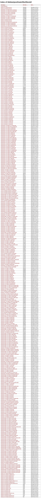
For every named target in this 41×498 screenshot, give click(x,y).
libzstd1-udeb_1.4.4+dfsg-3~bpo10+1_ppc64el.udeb (11, 426)
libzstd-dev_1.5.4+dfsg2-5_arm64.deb (8, 254)
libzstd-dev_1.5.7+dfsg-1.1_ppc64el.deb (8, 140)
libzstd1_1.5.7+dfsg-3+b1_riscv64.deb (8, 166)
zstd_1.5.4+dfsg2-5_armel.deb (7, 115)
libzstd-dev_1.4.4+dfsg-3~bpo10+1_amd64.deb (10, 301)
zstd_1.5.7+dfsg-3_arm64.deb (6, 105)
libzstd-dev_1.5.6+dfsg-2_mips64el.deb (8, 161)
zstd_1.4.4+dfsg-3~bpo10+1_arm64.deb (8, 253)
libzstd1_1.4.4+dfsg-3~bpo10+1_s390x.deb (9, 457)
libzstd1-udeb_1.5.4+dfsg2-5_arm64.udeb (9, 453)
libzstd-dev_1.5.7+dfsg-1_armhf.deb (8, 220)
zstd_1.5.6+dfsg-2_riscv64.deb (7, 35)
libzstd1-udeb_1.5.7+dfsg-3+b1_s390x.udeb (9, 297)
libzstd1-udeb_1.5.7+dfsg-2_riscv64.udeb (9, 194)
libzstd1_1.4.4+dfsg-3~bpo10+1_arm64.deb (9, 456)
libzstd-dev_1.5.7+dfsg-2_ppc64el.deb (8, 129)
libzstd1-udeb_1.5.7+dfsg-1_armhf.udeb (8, 434)
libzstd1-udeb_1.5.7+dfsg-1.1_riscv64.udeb (9, 216)
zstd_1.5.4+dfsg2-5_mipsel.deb (7, 98)
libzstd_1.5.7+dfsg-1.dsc (5, 489)
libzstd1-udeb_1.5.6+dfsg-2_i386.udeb (8, 389)
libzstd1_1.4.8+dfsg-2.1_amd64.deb (8, 249)
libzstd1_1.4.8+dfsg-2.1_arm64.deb (7, 323)
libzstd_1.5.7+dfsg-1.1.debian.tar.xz (7, 474)
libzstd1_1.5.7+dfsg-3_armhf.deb (7, 370)
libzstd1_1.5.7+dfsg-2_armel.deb (7, 356)
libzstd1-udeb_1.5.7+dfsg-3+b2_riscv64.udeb (9, 195)
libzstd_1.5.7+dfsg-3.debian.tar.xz (7, 473)
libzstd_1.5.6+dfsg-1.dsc (5, 490)
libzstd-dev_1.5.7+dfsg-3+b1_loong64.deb (9, 22)
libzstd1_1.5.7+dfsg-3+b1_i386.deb (7, 271)
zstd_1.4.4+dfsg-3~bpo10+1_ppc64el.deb (9, 175)
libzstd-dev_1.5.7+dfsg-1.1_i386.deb (8, 153)
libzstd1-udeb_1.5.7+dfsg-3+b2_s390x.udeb (9, 295)
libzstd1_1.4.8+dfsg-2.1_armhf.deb (7, 359)
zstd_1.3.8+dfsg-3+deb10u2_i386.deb (8, 200)
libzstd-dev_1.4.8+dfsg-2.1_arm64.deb (8, 184)
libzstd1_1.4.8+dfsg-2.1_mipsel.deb (7, 270)
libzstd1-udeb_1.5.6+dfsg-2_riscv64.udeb (9, 232)
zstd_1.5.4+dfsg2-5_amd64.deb (7, 75)
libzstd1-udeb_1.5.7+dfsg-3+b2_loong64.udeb (9, 382)
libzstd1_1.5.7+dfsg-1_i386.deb (7, 268)
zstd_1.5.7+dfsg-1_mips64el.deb (7, 84)
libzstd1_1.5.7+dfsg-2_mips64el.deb (8, 284)
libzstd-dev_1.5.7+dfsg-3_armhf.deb (8, 207)
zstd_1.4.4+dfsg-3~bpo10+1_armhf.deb (8, 266)
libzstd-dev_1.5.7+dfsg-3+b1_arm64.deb (8, 226)
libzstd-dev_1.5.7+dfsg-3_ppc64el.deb (8, 127)
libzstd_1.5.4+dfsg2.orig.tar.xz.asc (7, 496)
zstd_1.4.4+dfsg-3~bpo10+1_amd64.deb (8, 190)
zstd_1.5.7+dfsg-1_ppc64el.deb (7, 66)
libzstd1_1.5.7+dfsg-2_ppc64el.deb (7, 225)
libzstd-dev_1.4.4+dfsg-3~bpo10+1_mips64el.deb (10, 255)
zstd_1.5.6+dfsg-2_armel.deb (6, 97)
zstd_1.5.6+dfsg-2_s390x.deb (6, 59)
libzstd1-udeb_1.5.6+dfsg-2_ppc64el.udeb (9, 329)
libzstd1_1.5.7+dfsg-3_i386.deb (7, 274)
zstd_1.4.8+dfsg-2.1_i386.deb (6, 113)
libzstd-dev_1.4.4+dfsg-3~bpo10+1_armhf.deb (10, 361)
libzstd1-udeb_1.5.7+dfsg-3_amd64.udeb (9, 344)
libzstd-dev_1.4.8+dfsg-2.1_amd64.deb (8, 147)
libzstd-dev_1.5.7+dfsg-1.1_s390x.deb (8, 135)
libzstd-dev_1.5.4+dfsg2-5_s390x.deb (8, 258)
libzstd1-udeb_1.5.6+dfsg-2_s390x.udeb (8, 308)
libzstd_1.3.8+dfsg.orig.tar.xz (6, 27)
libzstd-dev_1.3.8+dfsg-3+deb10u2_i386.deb (9, 325)
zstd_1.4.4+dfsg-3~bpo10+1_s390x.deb (8, 257)
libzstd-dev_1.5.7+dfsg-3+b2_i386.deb (8, 167)
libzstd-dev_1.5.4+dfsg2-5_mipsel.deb (8, 178)
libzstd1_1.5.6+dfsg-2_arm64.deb (7, 391)
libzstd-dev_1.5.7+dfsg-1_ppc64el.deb (8, 142)
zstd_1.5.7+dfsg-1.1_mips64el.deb (7, 83)
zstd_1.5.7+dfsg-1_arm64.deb (6, 100)
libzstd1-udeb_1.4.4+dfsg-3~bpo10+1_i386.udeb (10, 441)
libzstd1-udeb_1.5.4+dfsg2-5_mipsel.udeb (9, 393)
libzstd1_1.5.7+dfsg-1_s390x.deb (7, 242)
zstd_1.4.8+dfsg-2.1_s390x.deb (7, 121)
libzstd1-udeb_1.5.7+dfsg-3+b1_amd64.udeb (9, 343)
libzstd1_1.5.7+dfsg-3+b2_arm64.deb (8, 399)
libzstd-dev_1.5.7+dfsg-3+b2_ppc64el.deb (9, 130)
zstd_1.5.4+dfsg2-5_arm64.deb (7, 118)
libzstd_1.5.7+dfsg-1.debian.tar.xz (7, 477)
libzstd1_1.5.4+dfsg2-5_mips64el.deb (8, 348)
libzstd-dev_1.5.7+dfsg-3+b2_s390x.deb (8, 137)
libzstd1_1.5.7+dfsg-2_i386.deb (7, 276)
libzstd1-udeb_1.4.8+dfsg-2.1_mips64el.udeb (9, 333)
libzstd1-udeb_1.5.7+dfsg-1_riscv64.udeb (9, 218)
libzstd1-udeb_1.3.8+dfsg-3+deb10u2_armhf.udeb (10, 472)
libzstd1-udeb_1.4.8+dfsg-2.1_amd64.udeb (9, 302)
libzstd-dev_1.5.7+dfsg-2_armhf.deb (8, 210)
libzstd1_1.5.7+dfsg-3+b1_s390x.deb (8, 234)
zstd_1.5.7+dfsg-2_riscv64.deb (7, 30)
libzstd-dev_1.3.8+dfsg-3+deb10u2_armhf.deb (9, 402)
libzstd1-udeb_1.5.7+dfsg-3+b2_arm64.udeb (9, 440)
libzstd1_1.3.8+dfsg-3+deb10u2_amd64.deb (9, 435)
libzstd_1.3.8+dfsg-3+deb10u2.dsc (7, 495)
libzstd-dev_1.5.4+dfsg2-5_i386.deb (8, 204)
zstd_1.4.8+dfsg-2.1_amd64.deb (7, 103)
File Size (24, 4)
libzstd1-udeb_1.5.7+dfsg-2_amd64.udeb (9, 345)
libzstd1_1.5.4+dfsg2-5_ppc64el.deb (8, 280)
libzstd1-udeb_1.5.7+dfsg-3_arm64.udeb (8, 445)
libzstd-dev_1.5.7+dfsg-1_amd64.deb (8, 172)
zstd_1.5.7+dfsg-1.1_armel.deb (7, 92)
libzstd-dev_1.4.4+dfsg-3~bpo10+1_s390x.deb (10, 354)
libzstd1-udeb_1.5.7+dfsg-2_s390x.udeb (8, 300)
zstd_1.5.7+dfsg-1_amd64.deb (7, 49)
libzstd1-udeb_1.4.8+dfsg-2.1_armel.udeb (9, 404)
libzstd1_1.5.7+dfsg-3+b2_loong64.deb (8, 327)
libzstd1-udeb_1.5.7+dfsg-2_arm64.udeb (8, 442)
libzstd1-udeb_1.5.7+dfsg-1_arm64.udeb (8, 429)
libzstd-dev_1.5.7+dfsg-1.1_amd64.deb (8, 141)
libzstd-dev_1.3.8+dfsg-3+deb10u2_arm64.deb (10, 373)
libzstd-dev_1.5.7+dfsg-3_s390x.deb (8, 132)
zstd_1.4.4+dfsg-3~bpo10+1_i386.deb (8, 180)
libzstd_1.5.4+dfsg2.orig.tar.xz (6, 14)
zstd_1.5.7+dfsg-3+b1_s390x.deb (7, 43)
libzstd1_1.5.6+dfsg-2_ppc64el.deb (7, 264)
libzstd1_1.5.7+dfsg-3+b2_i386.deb (7, 281)
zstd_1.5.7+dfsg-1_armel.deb (6, 93)
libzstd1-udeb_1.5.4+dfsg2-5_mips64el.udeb (9, 400)
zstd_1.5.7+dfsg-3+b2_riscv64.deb (7, 32)
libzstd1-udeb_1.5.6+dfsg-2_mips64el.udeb (9, 375)
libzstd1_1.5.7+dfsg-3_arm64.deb (7, 394)
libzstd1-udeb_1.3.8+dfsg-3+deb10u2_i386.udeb (10, 458)
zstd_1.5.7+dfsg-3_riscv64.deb (7, 28)
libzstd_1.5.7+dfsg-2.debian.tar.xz (7, 478)
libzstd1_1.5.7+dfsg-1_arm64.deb (7, 377)
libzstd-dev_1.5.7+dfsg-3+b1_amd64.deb (9, 157)
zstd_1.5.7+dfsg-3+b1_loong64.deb (7, 70)
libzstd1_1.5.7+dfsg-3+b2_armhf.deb (8, 378)
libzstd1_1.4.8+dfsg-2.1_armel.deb (7, 360)
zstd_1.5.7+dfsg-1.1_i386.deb (6, 57)
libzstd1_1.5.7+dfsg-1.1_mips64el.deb (8, 303)
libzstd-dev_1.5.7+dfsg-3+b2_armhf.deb (8, 217)
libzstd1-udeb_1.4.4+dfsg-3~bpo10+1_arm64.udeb (10, 466)
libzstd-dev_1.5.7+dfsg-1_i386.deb (7, 152)
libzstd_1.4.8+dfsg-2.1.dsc (6, 494)
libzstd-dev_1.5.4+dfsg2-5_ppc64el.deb (8, 164)
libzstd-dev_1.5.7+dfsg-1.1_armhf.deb (8, 221)
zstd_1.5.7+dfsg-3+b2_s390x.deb (7, 51)
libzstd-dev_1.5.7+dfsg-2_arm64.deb (8, 228)
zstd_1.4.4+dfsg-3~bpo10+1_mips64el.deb (9, 193)
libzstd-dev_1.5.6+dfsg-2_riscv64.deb (8, 18)
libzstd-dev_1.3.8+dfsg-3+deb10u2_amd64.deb (10, 330)
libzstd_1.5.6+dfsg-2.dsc (5, 491)
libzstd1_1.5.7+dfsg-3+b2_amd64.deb (8, 282)
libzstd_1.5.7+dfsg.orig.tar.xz (6, 7)
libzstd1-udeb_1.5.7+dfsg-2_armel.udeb (8, 418)
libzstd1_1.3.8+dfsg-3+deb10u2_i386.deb (9, 431)
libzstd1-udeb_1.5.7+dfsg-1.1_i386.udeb (8, 335)
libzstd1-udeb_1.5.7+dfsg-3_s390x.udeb (8, 296)
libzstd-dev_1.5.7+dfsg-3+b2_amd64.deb (9, 168)
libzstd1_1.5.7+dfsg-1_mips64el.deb (8, 307)
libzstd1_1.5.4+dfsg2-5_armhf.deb (7, 416)
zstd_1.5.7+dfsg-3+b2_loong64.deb (7, 73)
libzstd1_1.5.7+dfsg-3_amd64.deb (7, 275)
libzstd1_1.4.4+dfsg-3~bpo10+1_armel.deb (9, 450)
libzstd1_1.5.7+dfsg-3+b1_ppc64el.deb (8, 222)
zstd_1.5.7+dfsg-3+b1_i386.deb (7, 60)
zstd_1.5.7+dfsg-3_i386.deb (6, 61)
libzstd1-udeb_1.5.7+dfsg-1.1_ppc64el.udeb (9, 313)
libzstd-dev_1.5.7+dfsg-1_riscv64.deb (8, 17)
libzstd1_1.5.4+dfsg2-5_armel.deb (7, 409)
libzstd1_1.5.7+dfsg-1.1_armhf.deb (7, 383)
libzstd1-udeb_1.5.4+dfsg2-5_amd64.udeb (9, 376)
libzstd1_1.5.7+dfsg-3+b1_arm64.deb (8, 392)
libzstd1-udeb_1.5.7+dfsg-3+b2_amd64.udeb (9, 346)
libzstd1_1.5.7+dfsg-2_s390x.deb (7, 237)
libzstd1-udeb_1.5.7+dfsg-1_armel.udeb (8, 419)
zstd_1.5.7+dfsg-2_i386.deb (6, 62)
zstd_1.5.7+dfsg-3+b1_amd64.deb (7, 38)
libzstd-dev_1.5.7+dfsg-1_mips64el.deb (8, 151)
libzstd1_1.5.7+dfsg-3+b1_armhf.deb (8, 367)
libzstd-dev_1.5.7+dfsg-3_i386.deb (7, 156)
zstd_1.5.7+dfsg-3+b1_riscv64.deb (7, 29)
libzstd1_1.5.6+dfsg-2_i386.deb (7, 322)
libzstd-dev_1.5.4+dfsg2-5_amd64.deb (8, 189)
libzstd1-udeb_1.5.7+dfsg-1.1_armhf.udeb (9, 432)
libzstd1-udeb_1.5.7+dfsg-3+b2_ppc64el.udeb (9, 286)
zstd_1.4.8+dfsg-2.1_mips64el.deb (7, 116)
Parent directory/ (4, 6)
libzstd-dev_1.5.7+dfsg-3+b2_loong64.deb (9, 25)
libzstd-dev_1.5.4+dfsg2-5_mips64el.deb (8, 177)
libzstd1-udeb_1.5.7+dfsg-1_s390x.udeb (8, 306)
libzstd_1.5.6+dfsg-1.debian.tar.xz (7, 479)
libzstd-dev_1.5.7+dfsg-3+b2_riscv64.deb (9, 9)
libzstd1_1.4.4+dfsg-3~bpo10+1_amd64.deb (9, 415)
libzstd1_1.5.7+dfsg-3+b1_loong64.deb (8, 314)
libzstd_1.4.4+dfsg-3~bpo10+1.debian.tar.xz (9, 480)
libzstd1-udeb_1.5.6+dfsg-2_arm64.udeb (8, 436)
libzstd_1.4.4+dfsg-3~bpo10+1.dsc (7, 493)
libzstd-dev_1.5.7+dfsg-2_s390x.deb (8, 134)
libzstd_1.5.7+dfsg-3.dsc (5, 485)
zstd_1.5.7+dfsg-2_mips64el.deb (7, 77)
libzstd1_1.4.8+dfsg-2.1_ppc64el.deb (8, 199)
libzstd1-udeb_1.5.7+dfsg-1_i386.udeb (8, 334)
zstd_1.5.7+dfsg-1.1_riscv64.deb (7, 33)
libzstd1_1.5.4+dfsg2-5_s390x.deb (7, 405)
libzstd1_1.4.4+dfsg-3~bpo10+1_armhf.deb (9, 461)
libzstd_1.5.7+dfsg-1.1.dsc (6, 488)
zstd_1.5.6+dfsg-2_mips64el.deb (7, 94)
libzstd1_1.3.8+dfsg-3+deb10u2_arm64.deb (9, 463)
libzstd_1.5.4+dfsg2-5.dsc (6, 484)
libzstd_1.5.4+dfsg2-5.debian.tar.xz (7, 462)
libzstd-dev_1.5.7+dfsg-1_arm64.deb (8, 215)
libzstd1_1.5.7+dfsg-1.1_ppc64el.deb (8, 250)
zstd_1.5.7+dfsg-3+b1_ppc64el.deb (7, 50)
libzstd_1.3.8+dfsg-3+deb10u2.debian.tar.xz (9, 483)
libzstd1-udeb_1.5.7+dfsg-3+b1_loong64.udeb (9, 386)
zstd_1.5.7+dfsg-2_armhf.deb (6, 81)
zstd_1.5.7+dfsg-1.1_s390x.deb (7, 46)
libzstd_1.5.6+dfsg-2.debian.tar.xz (7, 475)
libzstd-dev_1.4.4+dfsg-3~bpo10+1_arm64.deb (10, 350)
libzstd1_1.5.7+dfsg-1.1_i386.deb (7, 269)
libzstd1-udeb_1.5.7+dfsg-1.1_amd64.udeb (9, 309)
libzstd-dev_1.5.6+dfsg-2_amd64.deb (8, 174)
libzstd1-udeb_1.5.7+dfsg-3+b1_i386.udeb (9, 339)
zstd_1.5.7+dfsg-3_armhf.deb (6, 82)
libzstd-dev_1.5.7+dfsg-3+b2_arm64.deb (8, 238)
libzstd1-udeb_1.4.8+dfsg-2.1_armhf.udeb (9, 407)
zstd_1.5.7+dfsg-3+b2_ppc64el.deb (7, 55)
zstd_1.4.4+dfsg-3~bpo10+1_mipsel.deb (8, 183)
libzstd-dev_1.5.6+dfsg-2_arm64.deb (8, 231)
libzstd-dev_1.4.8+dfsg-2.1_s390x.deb (8, 185)
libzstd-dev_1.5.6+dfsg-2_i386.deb (7, 188)
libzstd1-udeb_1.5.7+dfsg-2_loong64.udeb (9, 388)
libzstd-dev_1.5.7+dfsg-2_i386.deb (7, 158)
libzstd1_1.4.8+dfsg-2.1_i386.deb (7, 279)
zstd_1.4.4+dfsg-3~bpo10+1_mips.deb (8, 191)
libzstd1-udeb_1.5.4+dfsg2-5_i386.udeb (8, 413)
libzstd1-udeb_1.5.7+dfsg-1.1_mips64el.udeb (9, 362)
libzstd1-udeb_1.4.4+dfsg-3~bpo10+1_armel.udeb (10, 464)
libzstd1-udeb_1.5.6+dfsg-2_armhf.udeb (8, 439)
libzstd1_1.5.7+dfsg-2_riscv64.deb (7, 169)
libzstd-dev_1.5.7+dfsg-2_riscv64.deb (8, 12)
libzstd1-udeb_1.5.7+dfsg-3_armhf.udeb (8, 425)
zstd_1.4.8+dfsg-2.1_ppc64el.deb (7, 87)
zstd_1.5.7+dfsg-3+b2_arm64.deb (7, 108)
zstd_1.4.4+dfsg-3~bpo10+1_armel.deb (8, 248)
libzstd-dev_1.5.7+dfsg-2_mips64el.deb (8, 145)
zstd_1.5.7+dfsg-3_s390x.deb (6, 44)
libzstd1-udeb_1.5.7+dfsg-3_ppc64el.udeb (9, 290)
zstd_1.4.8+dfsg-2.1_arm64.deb (7, 120)
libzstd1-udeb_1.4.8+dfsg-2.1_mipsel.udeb (9, 324)
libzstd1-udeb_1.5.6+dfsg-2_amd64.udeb (9, 357)
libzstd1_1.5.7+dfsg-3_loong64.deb (7, 317)
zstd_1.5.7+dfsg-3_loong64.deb (7, 72)
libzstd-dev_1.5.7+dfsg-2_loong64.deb (8, 24)
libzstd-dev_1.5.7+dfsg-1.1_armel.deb (8, 209)
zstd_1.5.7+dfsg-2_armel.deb (6, 88)
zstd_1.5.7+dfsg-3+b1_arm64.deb (7, 104)
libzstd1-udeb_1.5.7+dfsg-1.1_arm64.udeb (9, 430)
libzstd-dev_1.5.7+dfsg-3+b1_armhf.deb (8, 206)
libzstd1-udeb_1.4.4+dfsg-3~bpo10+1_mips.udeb (10, 446)
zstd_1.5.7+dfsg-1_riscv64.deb (7, 34)
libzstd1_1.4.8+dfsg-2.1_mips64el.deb (8, 292)
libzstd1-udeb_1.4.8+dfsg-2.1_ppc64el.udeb (9, 244)
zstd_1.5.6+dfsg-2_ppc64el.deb (7, 68)
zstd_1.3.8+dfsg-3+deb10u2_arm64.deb (8, 291)
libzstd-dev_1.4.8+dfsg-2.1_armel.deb (8, 205)
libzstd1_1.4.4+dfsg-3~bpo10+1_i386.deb (9, 408)
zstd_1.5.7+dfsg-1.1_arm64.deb (7, 102)
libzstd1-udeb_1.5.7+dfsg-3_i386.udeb (8, 340)
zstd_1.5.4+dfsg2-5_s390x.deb (7, 119)
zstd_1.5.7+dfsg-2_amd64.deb (7, 40)
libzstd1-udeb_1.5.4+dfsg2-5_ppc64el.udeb (9, 341)
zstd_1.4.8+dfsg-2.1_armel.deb (7, 124)
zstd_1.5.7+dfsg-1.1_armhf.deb (7, 89)
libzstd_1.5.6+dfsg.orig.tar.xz (6, 8)
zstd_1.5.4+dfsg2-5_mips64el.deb (7, 109)
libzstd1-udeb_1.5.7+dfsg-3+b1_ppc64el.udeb (9, 285)
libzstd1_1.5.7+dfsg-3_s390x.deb (7, 236)
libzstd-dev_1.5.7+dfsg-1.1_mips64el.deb (9, 150)
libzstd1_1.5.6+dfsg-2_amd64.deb (7, 298)
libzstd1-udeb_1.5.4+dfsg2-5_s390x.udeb (9, 451)
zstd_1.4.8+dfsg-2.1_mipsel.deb (7, 110)
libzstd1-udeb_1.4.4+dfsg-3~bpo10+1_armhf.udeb (10, 469)
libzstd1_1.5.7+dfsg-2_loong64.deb (7, 318)
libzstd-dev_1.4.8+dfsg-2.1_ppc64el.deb (8, 125)
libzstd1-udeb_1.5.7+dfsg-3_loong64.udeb (9, 387)
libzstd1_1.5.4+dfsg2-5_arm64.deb (7, 410)
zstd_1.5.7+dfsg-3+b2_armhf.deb (7, 86)
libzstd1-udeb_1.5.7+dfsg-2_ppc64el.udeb (9, 287)
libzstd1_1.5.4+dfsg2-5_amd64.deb (7, 319)
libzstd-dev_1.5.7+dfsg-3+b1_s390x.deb (8, 131)
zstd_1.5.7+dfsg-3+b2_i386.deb (7, 65)
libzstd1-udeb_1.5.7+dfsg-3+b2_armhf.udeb (9, 424)
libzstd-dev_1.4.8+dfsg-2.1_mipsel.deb (8, 143)
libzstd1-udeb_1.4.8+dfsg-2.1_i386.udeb (8, 328)
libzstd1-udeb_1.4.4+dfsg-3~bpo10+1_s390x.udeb (10, 467)
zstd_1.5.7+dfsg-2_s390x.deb (6, 45)
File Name (3, 4)
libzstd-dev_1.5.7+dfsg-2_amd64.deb (8, 162)
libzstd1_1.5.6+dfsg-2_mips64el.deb (8, 311)
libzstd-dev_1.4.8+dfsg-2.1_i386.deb (8, 163)
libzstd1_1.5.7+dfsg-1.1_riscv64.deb (8, 179)
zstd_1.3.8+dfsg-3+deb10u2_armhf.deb (8, 312)
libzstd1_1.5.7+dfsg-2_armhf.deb (7, 371)
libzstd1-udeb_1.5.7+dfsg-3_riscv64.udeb (9, 196)
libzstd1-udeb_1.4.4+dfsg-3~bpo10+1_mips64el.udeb (11, 448)
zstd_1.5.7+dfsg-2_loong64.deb (7, 71)
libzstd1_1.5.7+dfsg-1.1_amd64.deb (8, 247)
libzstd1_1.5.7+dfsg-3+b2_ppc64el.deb (8, 233)
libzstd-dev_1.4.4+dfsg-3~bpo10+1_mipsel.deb (10, 259)
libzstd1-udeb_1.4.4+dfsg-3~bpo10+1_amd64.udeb (10, 447)
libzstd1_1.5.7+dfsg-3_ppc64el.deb (7, 223)
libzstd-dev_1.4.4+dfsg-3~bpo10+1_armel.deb (9, 349)
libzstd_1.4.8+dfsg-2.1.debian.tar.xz (7, 482)
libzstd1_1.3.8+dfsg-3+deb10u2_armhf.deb (9, 468)
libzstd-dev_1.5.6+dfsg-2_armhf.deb (8, 239)
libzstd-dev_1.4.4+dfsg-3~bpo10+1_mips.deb (9, 265)
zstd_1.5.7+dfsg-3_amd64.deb (7, 39)
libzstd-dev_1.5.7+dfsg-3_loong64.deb (8, 23)
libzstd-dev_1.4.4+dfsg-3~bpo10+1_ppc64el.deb (10, 263)
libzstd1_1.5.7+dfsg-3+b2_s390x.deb (8, 243)
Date (32, 4)
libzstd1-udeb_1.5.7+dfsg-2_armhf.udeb (8, 421)
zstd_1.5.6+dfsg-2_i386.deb (6, 76)
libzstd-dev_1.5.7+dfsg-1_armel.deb (8, 211)
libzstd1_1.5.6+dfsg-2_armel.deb (7, 381)
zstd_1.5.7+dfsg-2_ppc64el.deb (7, 54)
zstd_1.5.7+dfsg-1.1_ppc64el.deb (7, 67)
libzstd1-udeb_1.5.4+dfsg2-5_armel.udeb (9, 452)
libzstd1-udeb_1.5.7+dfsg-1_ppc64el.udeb (9, 316)
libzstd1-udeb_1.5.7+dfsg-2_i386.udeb (8, 338)
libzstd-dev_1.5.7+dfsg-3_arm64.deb (8, 227)
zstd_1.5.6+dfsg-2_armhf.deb (6, 99)
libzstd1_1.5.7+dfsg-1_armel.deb (7, 366)
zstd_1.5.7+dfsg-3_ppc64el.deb (7, 52)
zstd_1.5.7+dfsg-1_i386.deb (6, 56)
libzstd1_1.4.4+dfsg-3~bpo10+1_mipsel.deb (9, 403)
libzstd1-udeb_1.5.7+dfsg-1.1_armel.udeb (9, 420)
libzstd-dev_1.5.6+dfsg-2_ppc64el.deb (8, 148)
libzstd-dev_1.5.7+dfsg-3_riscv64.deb (8, 13)
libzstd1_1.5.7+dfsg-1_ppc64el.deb (7, 252)
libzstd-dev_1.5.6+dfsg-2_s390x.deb (8, 146)
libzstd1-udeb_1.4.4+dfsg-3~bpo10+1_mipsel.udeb (10, 437)
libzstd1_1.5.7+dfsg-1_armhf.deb (7, 384)
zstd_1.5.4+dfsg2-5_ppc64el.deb (7, 78)
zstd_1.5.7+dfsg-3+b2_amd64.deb (7, 41)
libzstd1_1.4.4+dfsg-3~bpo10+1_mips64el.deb (10, 414)
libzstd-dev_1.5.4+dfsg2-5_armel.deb (8, 260)
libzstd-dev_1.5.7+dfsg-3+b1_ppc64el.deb (9, 126)
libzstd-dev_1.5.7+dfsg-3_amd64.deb (8, 159)
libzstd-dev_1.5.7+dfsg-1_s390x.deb (8, 136)
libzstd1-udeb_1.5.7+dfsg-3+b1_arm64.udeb (9, 443)
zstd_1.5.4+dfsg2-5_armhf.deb (7, 114)
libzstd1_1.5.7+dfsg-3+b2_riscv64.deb (8, 173)
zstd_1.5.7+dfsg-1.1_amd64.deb (7, 36)
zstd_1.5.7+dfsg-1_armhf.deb (6, 91)
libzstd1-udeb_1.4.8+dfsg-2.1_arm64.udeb (9, 372)
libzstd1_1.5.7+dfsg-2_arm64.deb (7, 397)
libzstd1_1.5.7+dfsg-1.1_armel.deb (7, 365)
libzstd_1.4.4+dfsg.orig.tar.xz (6, 19)
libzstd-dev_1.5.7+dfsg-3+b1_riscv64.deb (9, 11)
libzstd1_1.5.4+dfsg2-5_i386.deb (7, 355)
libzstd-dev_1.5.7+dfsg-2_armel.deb (8, 201)
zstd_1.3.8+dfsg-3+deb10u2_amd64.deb (8, 212)
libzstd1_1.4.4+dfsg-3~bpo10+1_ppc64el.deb (9, 398)
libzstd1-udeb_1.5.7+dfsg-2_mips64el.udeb (9, 351)
